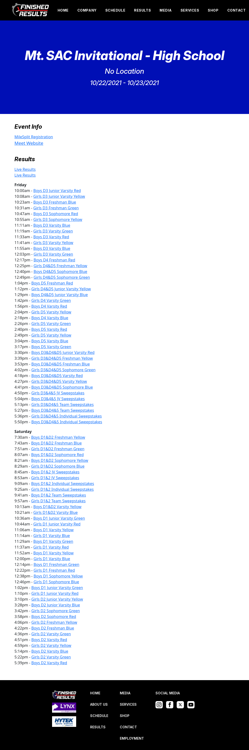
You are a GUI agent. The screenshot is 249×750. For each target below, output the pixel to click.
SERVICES (190, 10)
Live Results (25, 169)
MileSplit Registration (33, 136)
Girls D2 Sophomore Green (55, 610)
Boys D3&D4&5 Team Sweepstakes (62, 410)
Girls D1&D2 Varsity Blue (55, 512)
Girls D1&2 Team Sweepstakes (58, 501)
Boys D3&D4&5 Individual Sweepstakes (66, 422)
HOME (63, 10)
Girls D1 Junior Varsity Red (57, 524)
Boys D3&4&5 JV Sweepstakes (58, 398)
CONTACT (236, 10)
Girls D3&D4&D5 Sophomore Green (63, 369)
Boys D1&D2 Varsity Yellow (57, 506)
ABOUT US (99, 704)
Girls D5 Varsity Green (51, 323)
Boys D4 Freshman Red (54, 260)
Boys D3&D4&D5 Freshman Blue (60, 364)
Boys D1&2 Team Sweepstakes (58, 495)
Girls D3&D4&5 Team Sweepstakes (62, 404)
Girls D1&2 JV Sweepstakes (55, 477)
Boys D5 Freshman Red (52, 283)
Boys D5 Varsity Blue (49, 341)
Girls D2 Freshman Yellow (54, 622)
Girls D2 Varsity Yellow (51, 645)
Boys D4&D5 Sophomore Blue (60, 271)
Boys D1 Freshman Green (56, 564)
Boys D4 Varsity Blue (49, 317)
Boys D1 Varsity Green (53, 541)
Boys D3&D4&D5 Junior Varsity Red (62, 352)
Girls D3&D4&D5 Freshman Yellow (62, 358)
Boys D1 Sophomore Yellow (58, 576)
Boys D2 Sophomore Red (53, 616)
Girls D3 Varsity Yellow (53, 242)
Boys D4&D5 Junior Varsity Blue (59, 294)
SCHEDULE (115, 10)
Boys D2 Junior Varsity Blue (55, 605)
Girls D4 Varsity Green (51, 300)
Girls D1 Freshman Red (54, 570)
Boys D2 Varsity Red (49, 639)
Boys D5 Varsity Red (49, 329)
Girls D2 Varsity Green (51, 634)
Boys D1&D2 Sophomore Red (57, 454)
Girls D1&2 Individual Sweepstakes (62, 489)
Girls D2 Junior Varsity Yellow (57, 599)
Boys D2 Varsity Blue (49, 651)
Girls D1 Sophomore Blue (56, 581)
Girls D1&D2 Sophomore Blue (57, 466)
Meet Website (28, 143)
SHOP (213, 10)
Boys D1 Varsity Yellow (53, 529)
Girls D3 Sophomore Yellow (57, 219)
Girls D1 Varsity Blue (51, 535)
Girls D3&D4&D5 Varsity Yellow (59, 381)
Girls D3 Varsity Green (53, 231)
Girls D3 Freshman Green (56, 208)
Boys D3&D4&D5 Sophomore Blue (62, 387)
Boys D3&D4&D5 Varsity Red (57, 375)
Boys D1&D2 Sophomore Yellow (59, 460)
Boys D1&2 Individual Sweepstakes (62, 483)
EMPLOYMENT (132, 738)
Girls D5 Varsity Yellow (51, 312)
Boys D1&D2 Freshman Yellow (58, 437)
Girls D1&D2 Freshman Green (57, 448)
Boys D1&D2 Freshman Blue (56, 443)
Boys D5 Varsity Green (51, 346)
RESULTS (142, 10)
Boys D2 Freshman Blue (52, 628)
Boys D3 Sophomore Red (55, 213)
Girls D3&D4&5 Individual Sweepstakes (66, 416)
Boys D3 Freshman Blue (54, 202)
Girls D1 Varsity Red (51, 547)
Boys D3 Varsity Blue (51, 225)
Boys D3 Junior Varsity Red (57, 190)
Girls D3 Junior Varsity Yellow (59, 196)
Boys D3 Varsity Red (51, 236)
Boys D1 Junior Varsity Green (59, 518)
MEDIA (166, 10)
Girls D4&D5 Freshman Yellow (60, 265)
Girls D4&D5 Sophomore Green (62, 277)
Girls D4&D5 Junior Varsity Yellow (61, 289)
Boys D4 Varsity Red (49, 306)
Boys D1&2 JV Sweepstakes (55, 472)
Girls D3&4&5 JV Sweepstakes (57, 393)
